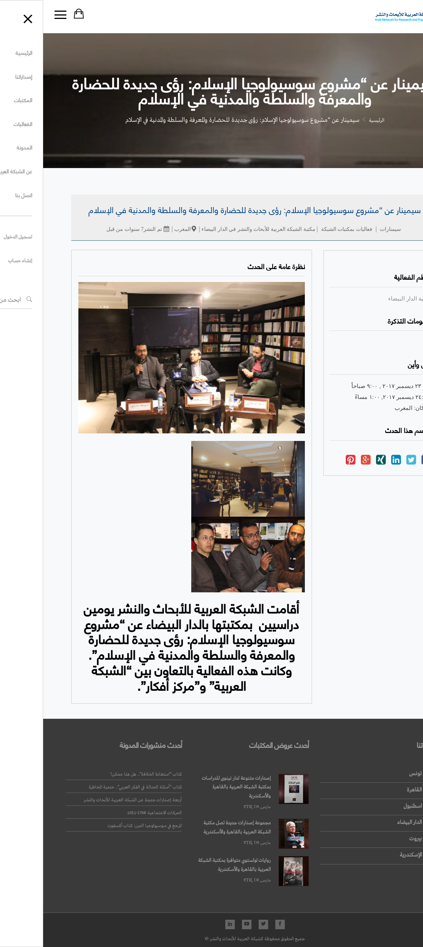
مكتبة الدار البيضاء (366, 298)
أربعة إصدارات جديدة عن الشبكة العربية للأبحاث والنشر (90, 800)
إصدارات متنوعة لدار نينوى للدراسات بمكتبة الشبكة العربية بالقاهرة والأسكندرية (193, 787)
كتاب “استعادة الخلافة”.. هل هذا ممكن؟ (103, 774)
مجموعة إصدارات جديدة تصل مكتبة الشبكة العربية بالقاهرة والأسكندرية (194, 827)
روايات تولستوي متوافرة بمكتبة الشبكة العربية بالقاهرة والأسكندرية (191, 865)
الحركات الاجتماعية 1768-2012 (111, 813)
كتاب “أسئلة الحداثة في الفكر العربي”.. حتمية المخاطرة (92, 787)
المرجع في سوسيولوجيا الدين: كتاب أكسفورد (101, 826)
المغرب (139, 229)
